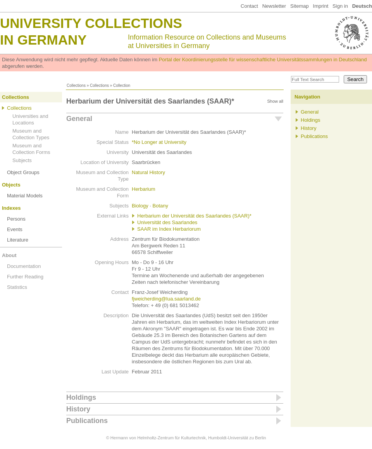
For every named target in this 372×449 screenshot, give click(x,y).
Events (14, 229)
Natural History (148, 172)
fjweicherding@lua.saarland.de (166, 299)
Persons (16, 219)
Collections (76, 85)
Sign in (340, 6)
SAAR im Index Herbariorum (169, 229)
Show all (275, 101)
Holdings (81, 397)
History (78, 409)
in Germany (43, 39)
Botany (160, 206)
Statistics (17, 287)
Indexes (11, 208)
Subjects (22, 160)
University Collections (91, 23)
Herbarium (143, 189)
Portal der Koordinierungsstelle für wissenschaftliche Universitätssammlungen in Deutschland (263, 59)
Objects (11, 185)
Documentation (24, 266)
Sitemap (299, 6)
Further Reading (25, 277)
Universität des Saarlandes (167, 222)
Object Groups (23, 172)
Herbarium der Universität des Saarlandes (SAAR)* (194, 216)
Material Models (25, 196)
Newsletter (274, 6)
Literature (17, 240)
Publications (87, 421)
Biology (140, 206)
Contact (249, 6)
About (9, 255)
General (79, 119)
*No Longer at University (159, 142)
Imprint (321, 6)
